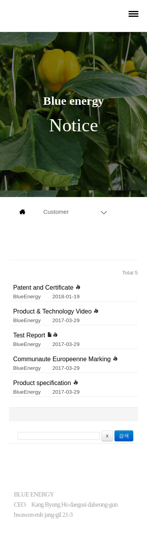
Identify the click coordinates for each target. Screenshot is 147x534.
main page (22, 212)
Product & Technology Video (56, 311)
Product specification (45, 383)
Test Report (35, 335)
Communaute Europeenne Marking (65, 359)
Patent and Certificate (46, 287)
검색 (124, 436)
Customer (56, 211)
